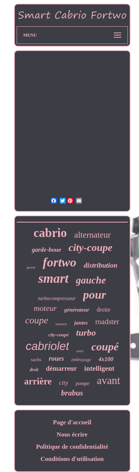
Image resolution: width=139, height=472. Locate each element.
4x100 (106, 359)
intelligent (99, 368)
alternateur (92, 235)
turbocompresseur (57, 298)
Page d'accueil (72, 422)
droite (103, 309)
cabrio (50, 233)
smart (53, 278)
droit (34, 369)
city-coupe (90, 247)
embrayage (81, 359)
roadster (107, 322)
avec (80, 351)
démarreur (61, 368)
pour (94, 294)
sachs (36, 359)
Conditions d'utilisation (72, 458)
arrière (38, 381)
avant (108, 380)
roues (56, 358)
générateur (76, 310)
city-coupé (58, 334)
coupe (36, 320)
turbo (86, 332)
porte (31, 267)
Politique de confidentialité (72, 446)
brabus (72, 392)
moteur (45, 308)
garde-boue (46, 249)
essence (61, 324)
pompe (82, 383)
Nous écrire (72, 434)
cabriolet (47, 346)
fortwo (59, 262)
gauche (91, 280)
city (63, 382)
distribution (101, 265)
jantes (81, 323)
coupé (105, 346)
